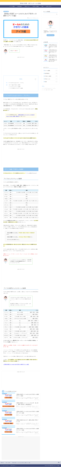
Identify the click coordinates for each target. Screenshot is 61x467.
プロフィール (50, 35)
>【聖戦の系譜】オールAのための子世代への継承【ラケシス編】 (16, 364)
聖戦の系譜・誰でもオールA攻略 (30, 3)
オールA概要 (12, 6)
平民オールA (27, 6)
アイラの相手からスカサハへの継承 (17, 88)
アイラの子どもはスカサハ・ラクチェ (17, 82)
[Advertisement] (20, 65)
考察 (42, 6)
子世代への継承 (36, 6)
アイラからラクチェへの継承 (15, 86)
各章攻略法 (19, 6)
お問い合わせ (48, 6)
